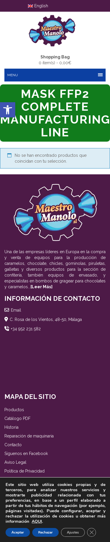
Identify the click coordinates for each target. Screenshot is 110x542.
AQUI (37, 521)
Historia (11, 427)
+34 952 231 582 (26, 328)
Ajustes (73, 532)
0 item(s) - (55, 59)
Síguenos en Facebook (26, 453)
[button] (7, 109)
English (38, 6)
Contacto (13, 444)
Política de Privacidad (24, 471)
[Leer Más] (42, 286)
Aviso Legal (15, 462)
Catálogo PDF (17, 418)
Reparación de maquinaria (29, 436)
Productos (14, 409)
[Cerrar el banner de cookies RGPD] (91, 532)
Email (16, 310)
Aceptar (17, 532)
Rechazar (45, 532)
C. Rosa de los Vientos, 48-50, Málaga (46, 319)
